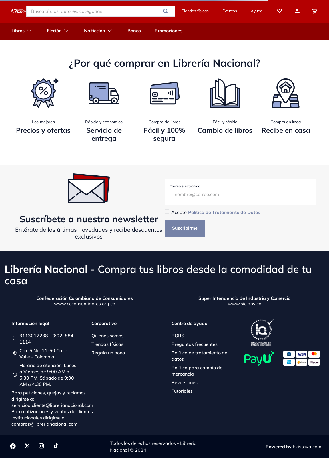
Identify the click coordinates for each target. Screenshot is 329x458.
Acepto (215, 212)
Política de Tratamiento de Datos (224, 212)
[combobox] (100, 11)
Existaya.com (307, 446)
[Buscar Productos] (166, 11)
